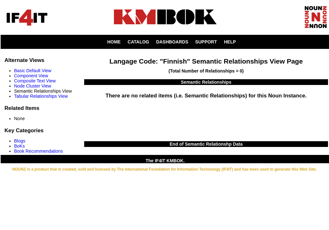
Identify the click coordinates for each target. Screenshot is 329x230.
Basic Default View (32, 70)
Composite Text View (35, 80)
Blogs (19, 140)
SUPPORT (206, 41)
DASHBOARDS (172, 41)
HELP (230, 41)
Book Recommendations (38, 151)
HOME (114, 41)
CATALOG (138, 41)
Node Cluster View (32, 85)
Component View (31, 75)
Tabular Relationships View (41, 96)
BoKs (19, 146)
